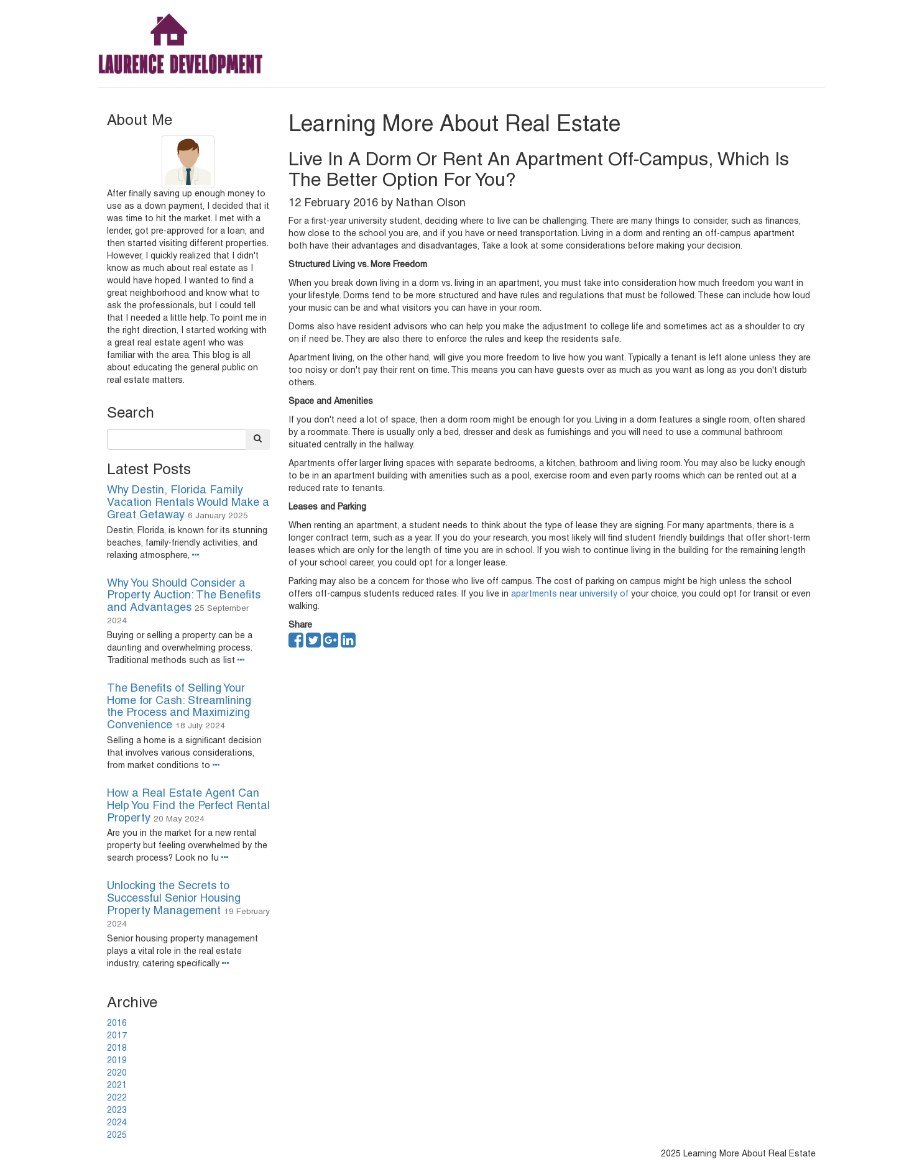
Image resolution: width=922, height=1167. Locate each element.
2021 (117, 1086)
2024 (117, 1123)
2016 (117, 1024)
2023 (117, 1111)
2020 (117, 1073)
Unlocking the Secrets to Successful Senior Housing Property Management (174, 899)
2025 (117, 1136)
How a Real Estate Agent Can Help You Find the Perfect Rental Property (188, 806)
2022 (117, 1098)
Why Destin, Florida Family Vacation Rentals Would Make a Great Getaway (188, 503)
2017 (117, 1036)
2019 (117, 1061)
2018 (117, 1049)
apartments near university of (570, 594)
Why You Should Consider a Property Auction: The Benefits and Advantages (183, 596)
